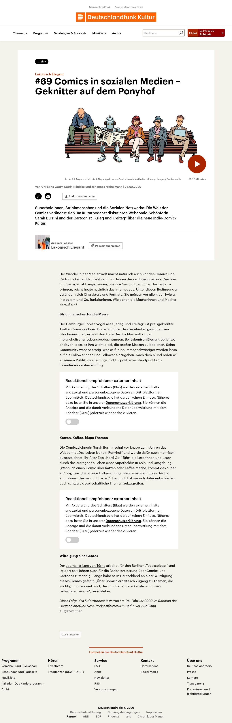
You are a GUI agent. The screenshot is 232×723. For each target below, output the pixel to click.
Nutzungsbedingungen (123, 712)
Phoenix (113, 716)
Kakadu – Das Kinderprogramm (22, 683)
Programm (40, 33)
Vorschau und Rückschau (19, 665)
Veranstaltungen (105, 689)
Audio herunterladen (82, 196)
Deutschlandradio (199, 665)
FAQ (97, 665)
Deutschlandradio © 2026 (116, 707)
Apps (97, 671)
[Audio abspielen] (197, 164)
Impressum (154, 712)
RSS (97, 683)
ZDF (98, 716)
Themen (18, 33)
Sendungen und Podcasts (19, 671)
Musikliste (99, 33)
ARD (86, 716)
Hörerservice (149, 665)
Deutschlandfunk (99, 7)
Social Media (149, 671)
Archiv (116, 33)
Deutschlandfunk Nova (129, 7)
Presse (191, 671)
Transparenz (195, 683)
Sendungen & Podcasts (70, 33)
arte (128, 716)
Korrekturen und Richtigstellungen (199, 691)
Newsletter (101, 677)
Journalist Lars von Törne (85, 565)
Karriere (192, 677)
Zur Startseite (70, 634)
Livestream (55, 665)
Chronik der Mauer (151, 716)
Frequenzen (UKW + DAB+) (66, 671)
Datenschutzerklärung (123, 402)
